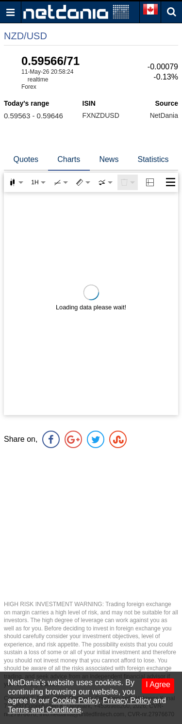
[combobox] (105, 182)
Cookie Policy (75, 700)
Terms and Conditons (44, 710)
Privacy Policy (126, 700)
